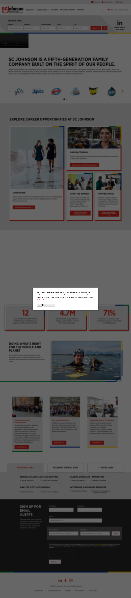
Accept (39, 305)
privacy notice (41, 299)
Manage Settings (49, 305)
